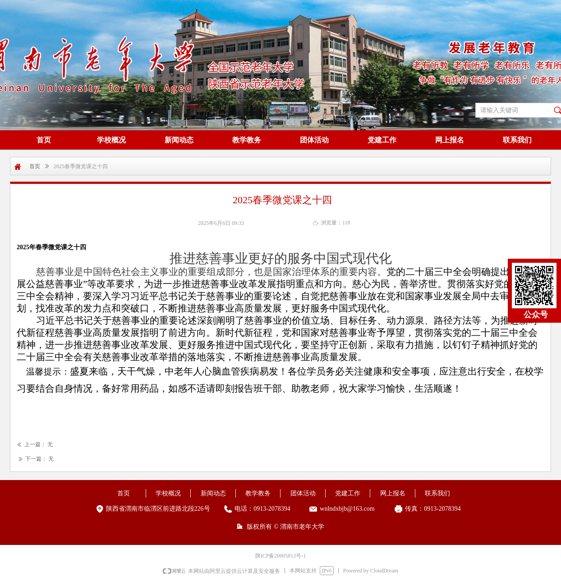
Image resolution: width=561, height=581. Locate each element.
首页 (34, 166)
